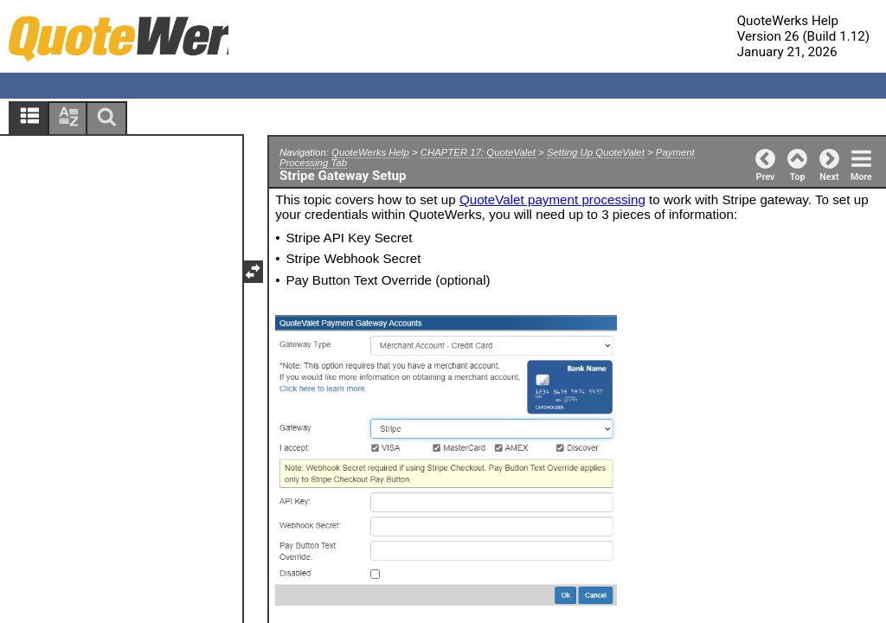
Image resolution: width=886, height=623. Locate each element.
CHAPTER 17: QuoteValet (478, 152)
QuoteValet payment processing (552, 199)
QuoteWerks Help (370, 152)
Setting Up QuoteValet (596, 152)
